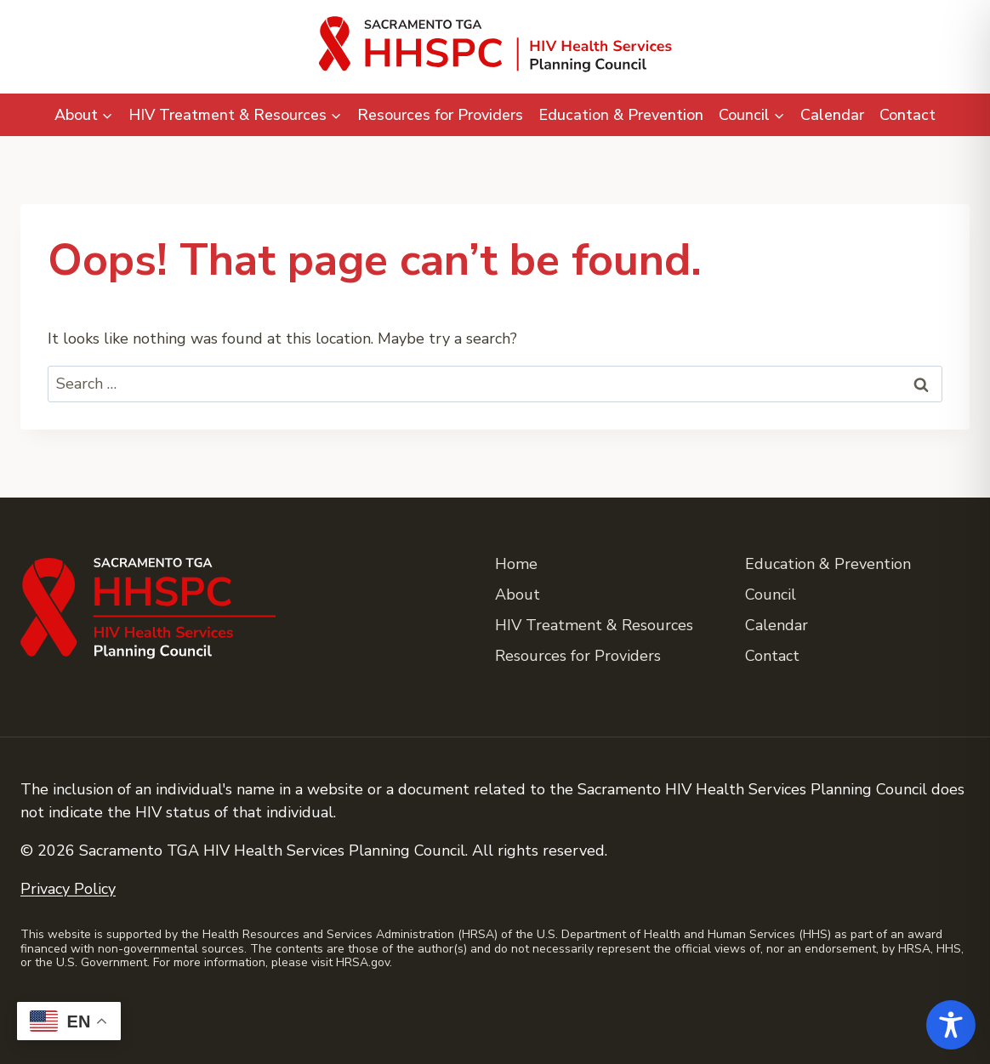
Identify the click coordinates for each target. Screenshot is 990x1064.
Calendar (832, 115)
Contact (907, 115)
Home (516, 564)
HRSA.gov (363, 962)
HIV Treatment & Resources (594, 625)
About (517, 594)
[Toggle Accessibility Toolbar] (951, 1025)
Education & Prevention (620, 115)
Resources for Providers (440, 115)
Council (770, 594)
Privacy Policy (68, 889)
